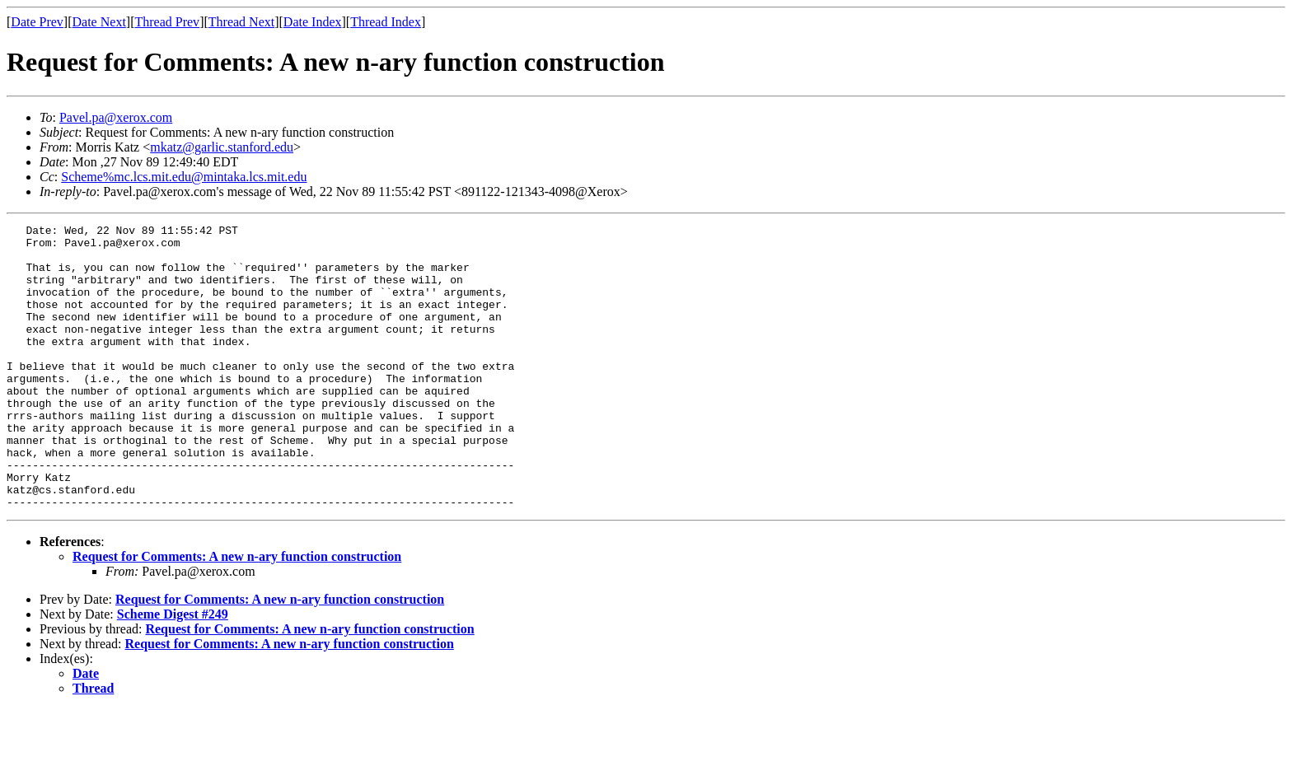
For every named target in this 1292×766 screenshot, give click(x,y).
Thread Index (385, 22)
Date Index (312, 22)
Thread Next (241, 22)
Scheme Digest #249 (172, 671)
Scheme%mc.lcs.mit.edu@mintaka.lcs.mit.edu (184, 177)
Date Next (99, 22)
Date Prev (37, 22)
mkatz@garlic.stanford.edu (221, 147)
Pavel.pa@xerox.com (115, 117)
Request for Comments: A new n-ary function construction (237, 613)
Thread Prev (166, 22)
